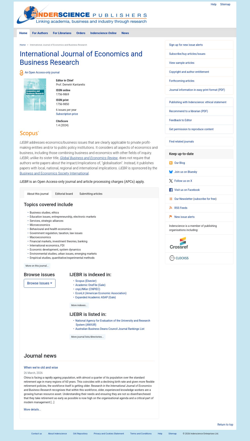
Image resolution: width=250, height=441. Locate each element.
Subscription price (67, 113)
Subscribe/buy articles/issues (187, 53)
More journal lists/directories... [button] (87, 336)
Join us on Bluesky (183, 171)
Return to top (225, 424)
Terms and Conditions (141, 433)
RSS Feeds (178, 207)
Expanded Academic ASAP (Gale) (95, 297)
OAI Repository (80, 433)
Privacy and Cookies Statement (109, 433)
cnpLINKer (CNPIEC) (87, 289)
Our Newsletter (181, 198)
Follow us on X (180, 180)
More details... (32, 409)
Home (23, 33)
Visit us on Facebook (184, 189)
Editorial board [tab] (64, 193)
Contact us (36, 433)
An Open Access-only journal (42, 72)
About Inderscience (57, 433)
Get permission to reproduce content (191, 129)
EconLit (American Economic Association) (101, 293)
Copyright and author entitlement (189, 71)
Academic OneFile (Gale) (90, 285)
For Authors (40, 33)
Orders (80, 33)
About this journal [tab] (38, 193)
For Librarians (62, 33)
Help (213, 4)
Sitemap (225, 4)
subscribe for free (205, 198)
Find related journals (181, 141)
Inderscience (103, 33)
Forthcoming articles (181, 80)
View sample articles (181, 62)
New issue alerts (182, 216)
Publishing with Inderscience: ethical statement (197, 102)
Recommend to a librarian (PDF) (188, 111)
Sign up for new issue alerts (186, 44)
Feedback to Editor (180, 120)
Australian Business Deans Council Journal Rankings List (109, 328)
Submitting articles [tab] (90, 193)
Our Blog (177, 162)
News (125, 33)
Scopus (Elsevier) (85, 280)
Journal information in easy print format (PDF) (197, 89)
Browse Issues (38, 283)
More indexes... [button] (79, 305)
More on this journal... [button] (37, 265)
